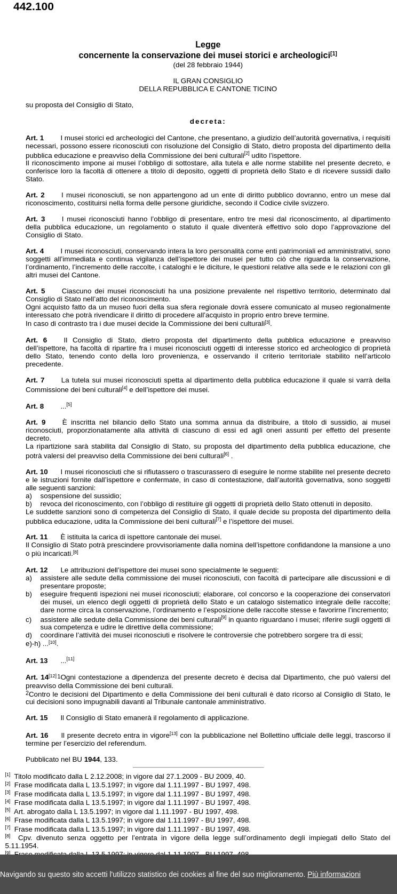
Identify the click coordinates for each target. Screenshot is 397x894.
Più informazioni (334, 874)
